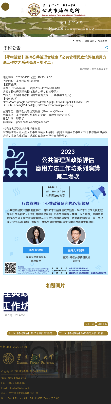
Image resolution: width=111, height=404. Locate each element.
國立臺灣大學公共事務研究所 (55, 10)
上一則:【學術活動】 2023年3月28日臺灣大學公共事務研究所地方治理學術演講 (32, 333)
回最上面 (102, 324)
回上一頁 (89, 324)
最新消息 (89, 41)
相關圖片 (55, 285)
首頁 (78, 41)
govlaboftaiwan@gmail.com (32, 122)
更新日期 (5, 346)
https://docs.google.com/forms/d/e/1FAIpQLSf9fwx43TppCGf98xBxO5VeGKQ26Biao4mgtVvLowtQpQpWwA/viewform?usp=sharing (46, 104)
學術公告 (102, 41)
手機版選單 (5, 7)
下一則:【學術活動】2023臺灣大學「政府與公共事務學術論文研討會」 (83, 333)
